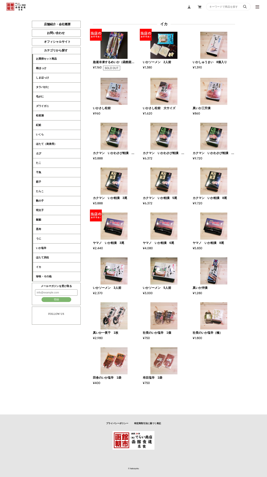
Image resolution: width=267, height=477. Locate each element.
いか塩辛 (41, 247)
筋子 (38, 181)
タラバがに (42, 87)
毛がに (40, 96)
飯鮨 (38, 219)
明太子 (40, 210)
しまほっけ (42, 77)
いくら (40, 134)
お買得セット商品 (46, 58)
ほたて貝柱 (42, 257)
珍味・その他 (44, 276)
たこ (38, 162)
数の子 (40, 200)
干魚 (38, 172)
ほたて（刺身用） (46, 143)
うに (38, 238)
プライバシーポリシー (117, 423)
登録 (56, 299)
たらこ (40, 191)
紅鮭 (38, 124)
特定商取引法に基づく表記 (147, 423)
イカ (38, 266)
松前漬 (40, 115)
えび (38, 153)
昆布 (38, 229)
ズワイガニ (42, 105)
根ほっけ (41, 68)
